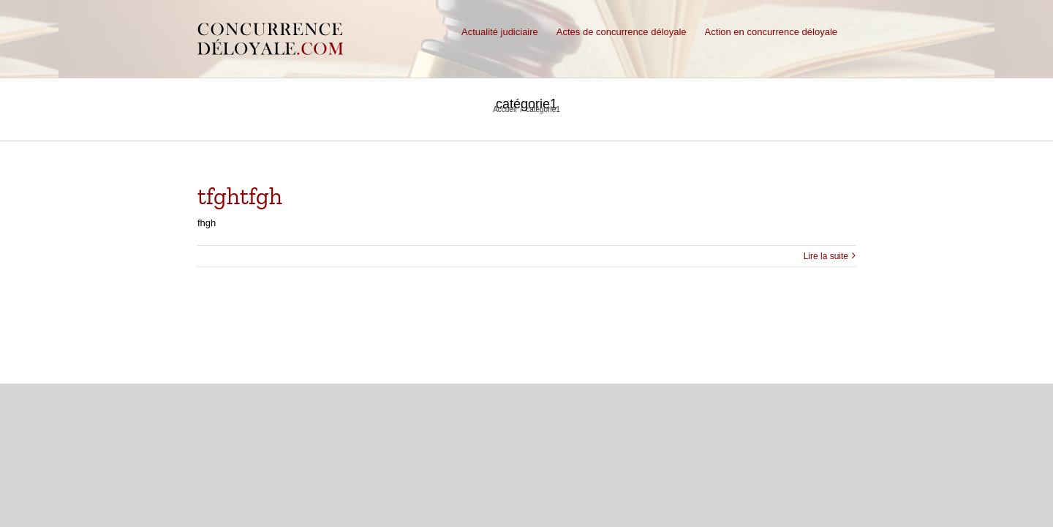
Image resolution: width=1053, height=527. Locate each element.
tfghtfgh (239, 196)
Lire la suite (826, 256)
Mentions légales (398, 364)
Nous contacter (473, 364)
